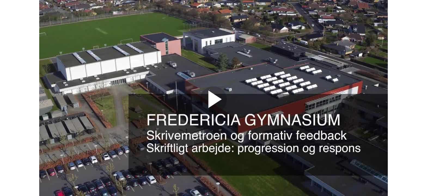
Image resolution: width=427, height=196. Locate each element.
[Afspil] (213, 111)
